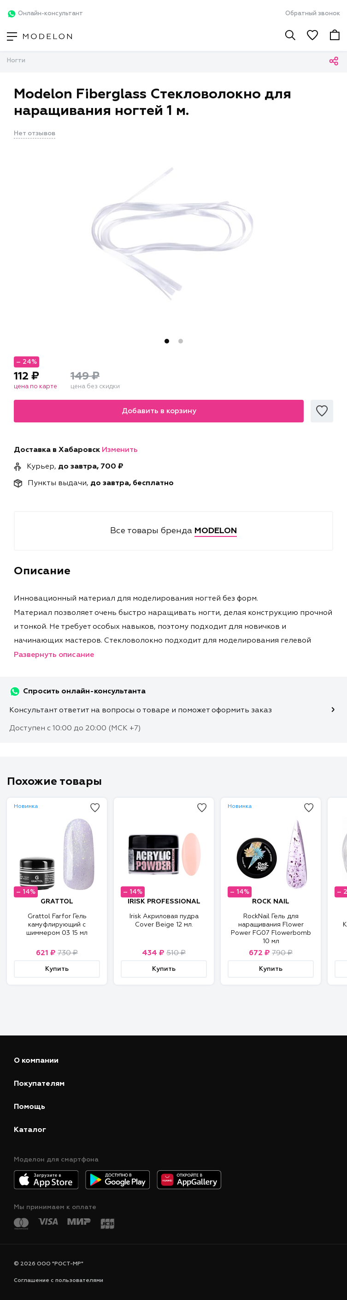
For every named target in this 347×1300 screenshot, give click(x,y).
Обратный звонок (312, 14)
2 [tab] (180, 341)
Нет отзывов (34, 133)
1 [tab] (166, 341)
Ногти (16, 61)
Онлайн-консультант (45, 13)
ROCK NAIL (270, 901)
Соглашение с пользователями (58, 1280)
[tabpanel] (173, 234)
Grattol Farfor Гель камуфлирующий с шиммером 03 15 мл (57, 924)
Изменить (120, 450)
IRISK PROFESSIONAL (164, 901)
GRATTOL (57, 901)
